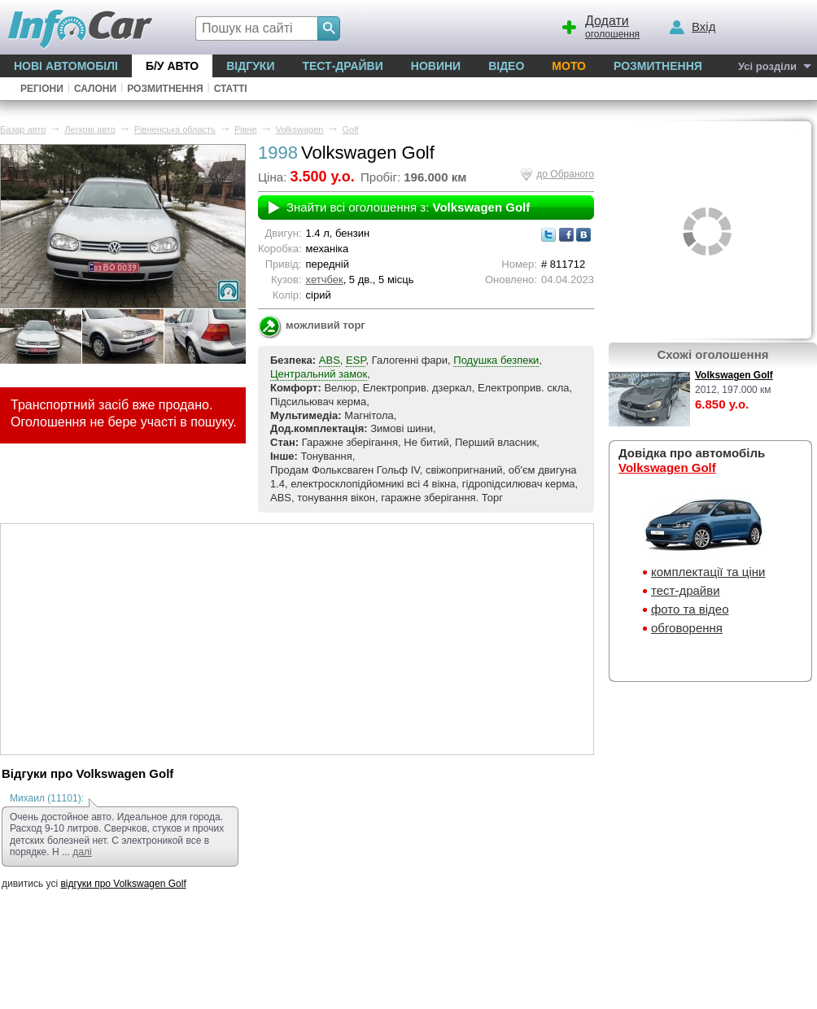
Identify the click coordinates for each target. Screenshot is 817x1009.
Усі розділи (767, 66)
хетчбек (324, 279)
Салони (95, 88)
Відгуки (250, 65)
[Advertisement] (297, 638)
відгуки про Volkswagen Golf (123, 883)
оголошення (599, 25)
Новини (436, 65)
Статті (230, 88)
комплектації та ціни (708, 572)
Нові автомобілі (66, 65)
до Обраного (565, 174)
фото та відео (690, 609)
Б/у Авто (172, 65)
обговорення (687, 628)
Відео (506, 65)
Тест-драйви (342, 65)
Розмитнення (658, 65)
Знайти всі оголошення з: (408, 207)
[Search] (328, 28)
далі (81, 852)
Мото (569, 65)
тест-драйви (685, 590)
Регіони (41, 88)
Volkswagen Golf (734, 375)
